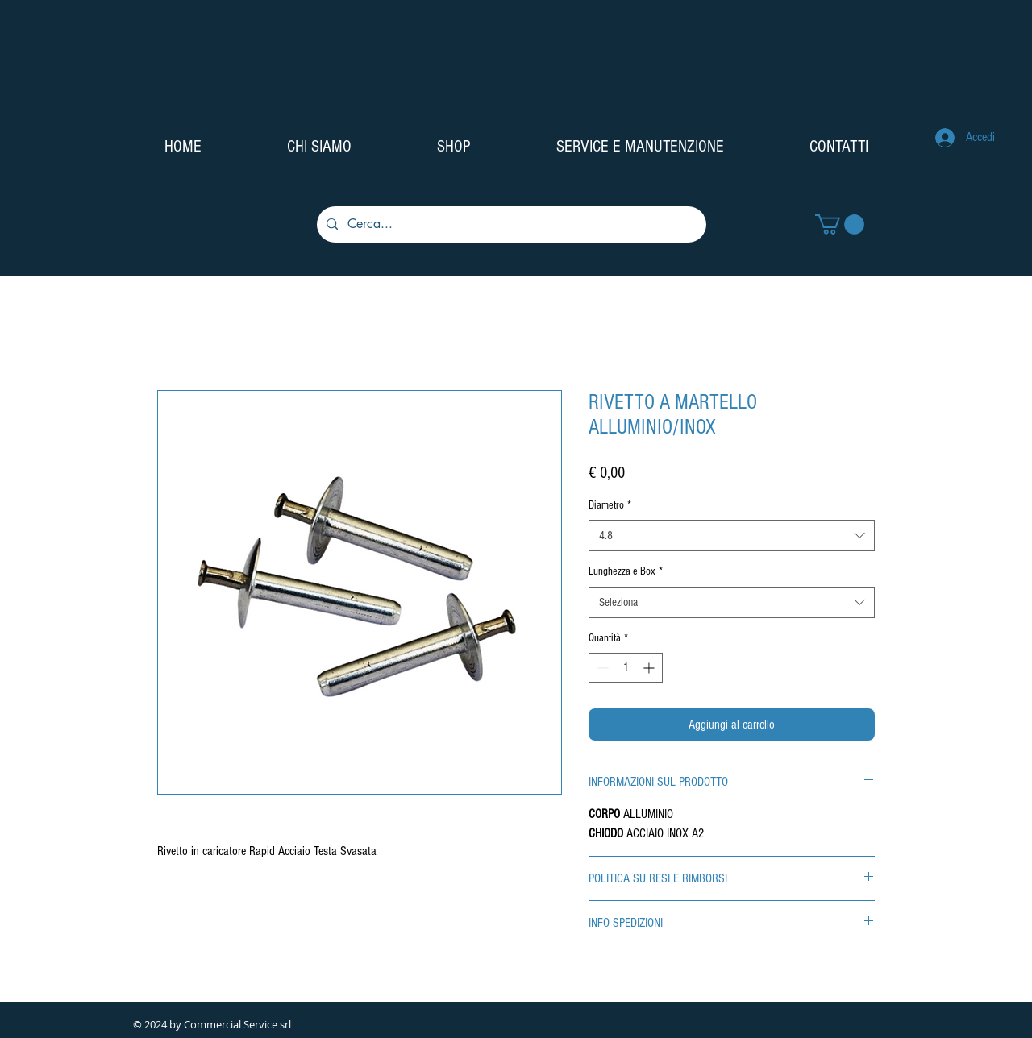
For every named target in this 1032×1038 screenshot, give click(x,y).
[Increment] (650, 668)
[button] (839, 224)
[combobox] (732, 535)
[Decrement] (601, 668)
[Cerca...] (509, 224)
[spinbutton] (625, 668)
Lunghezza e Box (626, 571)
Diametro (610, 505)
